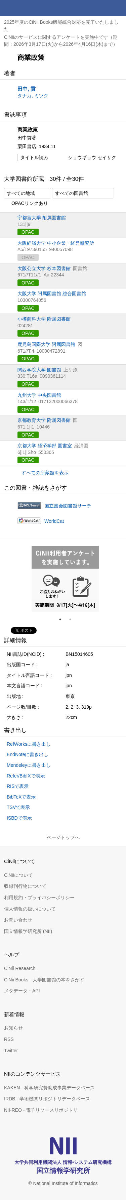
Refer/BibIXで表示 (26, 775)
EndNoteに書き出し (27, 754)
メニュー (118, 8)
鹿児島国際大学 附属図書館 (46, 344)
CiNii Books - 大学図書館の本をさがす (44, 979)
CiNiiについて (18, 875)
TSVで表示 (18, 807)
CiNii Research (19, 968)
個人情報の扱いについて (30, 909)
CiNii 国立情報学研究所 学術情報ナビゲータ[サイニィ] (29, 8)
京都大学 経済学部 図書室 (44, 445)
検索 (102, 8)
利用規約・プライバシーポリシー (39, 897)
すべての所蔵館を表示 (45, 472)
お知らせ (13, 1028)
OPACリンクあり (26, 204)
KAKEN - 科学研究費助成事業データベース (49, 1087)
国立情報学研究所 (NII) (28, 931)
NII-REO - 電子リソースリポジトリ (41, 1110)
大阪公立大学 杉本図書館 (44, 268)
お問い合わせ (18, 920)
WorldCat (54, 521)
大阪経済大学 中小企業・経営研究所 (55, 243)
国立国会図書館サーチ (67, 505)
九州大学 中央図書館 (39, 395)
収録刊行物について (25, 886)
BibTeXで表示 (21, 797)
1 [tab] (62, 619)
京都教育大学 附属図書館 (44, 420)
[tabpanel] (65, 579)
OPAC (28, 232)
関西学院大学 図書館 (39, 369)
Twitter (11, 1050)
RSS (9, 1039)
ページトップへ (63, 837)
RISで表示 (18, 786)
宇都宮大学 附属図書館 (41, 217)
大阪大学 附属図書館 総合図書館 (51, 293)
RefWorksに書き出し (29, 744)
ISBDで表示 (19, 818)
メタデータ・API (22, 990)
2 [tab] (73, 619)
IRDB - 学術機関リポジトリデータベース (47, 1098)
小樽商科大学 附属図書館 (44, 319)
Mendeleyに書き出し (29, 765)
